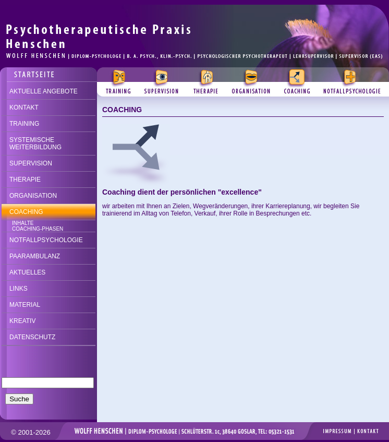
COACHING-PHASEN (37, 229)
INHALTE (23, 223)
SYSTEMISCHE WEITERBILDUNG (35, 143)
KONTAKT (24, 107)
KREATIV (22, 321)
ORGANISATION (33, 195)
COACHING (26, 212)
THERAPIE (25, 179)
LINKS (18, 288)
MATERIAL (24, 304)
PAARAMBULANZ (34, 256)
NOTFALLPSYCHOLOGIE (46, 240)
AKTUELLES (27, 272)
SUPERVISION (30, 163)
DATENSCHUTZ (32, 337)
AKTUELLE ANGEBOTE (43, 91)
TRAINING (24, 123)
